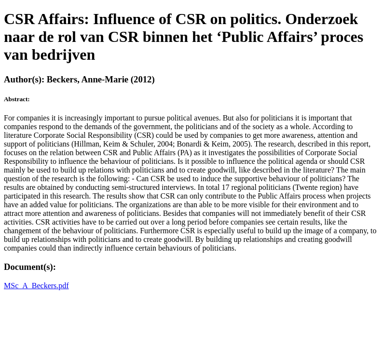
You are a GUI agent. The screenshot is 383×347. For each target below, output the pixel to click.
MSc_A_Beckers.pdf (36, 285)
